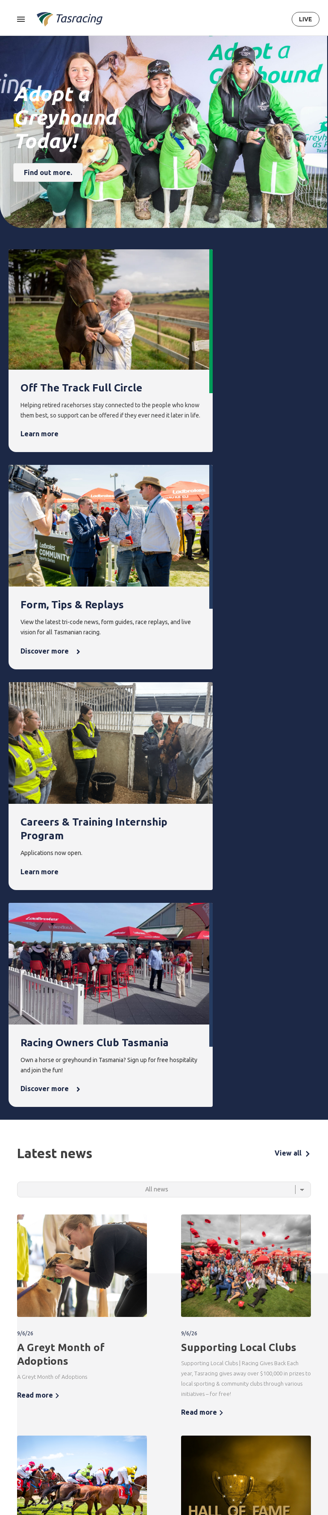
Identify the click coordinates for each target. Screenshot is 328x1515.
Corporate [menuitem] (254, 1394)
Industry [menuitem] (251, 1487)
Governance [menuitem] (256, 1409)
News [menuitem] (172, 1379)
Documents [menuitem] (256, 1423)
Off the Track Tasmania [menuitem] (219, 1435)
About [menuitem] (251, 1379)
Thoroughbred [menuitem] (26, 1394)
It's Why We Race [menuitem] (255, 1468)
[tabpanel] (164, 949)
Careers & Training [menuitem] (253, 1443)
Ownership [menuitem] (21, 1438)
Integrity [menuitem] (99, 1379)
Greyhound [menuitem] (22, 1423)
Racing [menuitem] (18, 1379)
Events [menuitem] (135, 1379)
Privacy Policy (189, 1328)
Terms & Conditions (146, 1328)
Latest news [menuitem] (178, 1394)
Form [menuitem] (54, 1379)
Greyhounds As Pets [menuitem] (221, 1410)
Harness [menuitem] (18, 1409)
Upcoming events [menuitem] (137, 1399)
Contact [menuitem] (292, 1379)
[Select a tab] (164, 712)
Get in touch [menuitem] (295, 1394)
